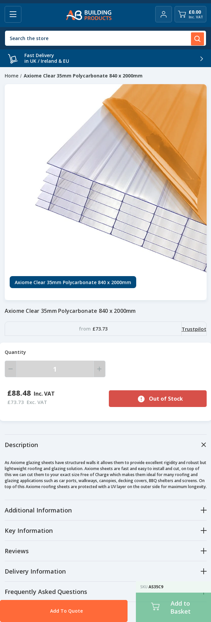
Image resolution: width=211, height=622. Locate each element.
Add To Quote (53, 611)
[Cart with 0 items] (190, 14)
